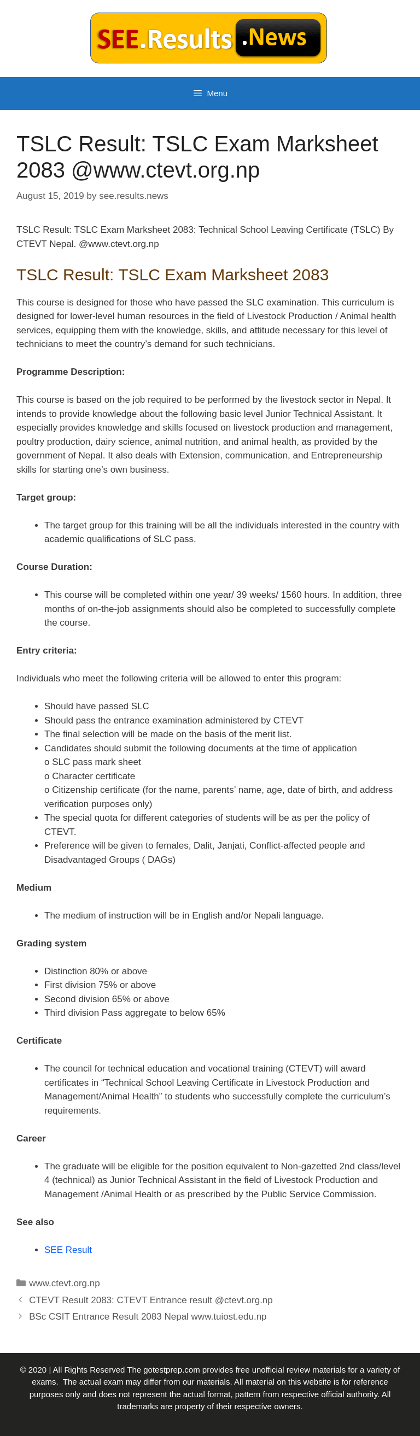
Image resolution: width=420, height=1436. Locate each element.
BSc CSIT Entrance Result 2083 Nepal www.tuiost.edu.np (147, 1316)
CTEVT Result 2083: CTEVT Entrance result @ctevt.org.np (151, 1300)
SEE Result (68, 1250)
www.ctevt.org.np (64, 1283)
